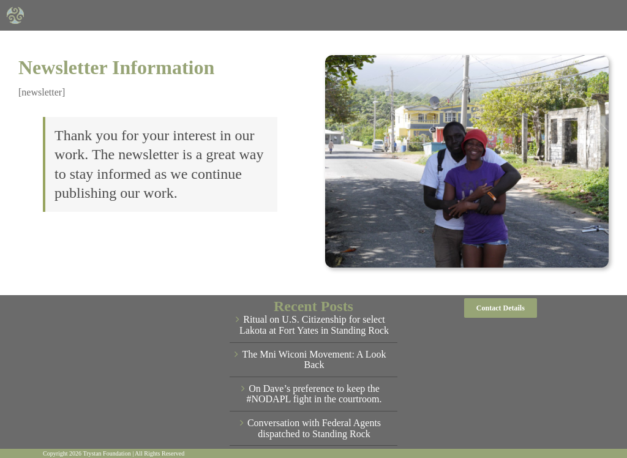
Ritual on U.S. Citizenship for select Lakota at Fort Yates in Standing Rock (314, 325)
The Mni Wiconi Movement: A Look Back (314, 359)
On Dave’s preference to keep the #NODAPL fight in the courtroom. (313, 394)
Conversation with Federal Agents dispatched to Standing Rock (314, 428)
